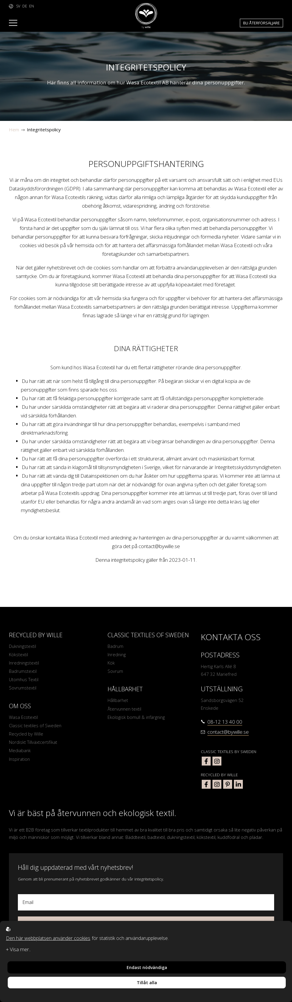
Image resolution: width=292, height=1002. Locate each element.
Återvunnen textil (125, 709)
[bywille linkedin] (238, 784)
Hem (14, 129)
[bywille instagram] (216, 784)
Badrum (116, 646)
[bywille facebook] (206, 784)
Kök (111, 663)
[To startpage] (146, 16)
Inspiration (19, 760)
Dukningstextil (23, 646)
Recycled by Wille (26, 735)
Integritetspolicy (44, 129)
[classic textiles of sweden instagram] (216, 761)
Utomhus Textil (24, 680)
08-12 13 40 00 (224, 721)
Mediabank (20, 752)
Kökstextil (18, 654)
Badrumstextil (23, 671)
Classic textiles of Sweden (35, 726)
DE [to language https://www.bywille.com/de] (24, 6)
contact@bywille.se (159, 546)
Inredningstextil (24, 663)
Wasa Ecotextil (23, 718)
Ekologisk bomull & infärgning (137, 718)
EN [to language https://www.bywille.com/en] (31, 6)
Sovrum (115, 671)
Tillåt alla (147, 982)
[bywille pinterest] (227, 784)
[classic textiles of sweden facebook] (206, 761)
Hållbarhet (118, 701)
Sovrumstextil (23, 688)
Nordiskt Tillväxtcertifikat (33, 743)
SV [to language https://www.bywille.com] (18, 6)
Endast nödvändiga (147, 967)
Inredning (117, 654)
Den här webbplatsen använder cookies (48, 938)
